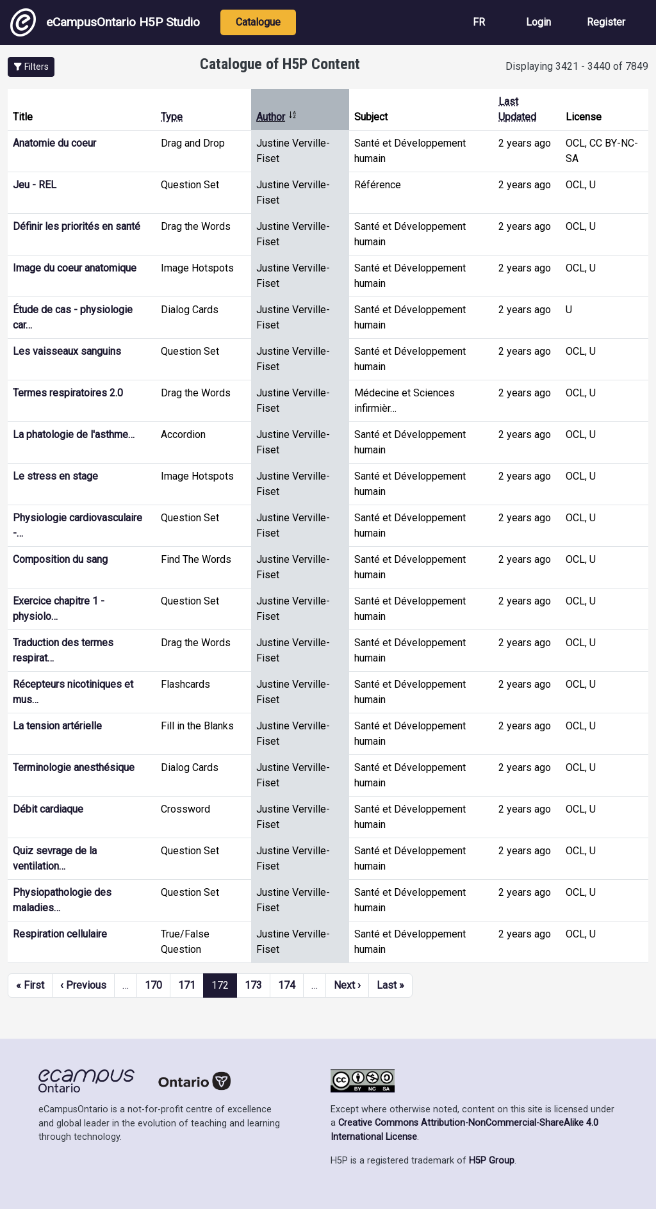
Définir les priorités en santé (76, 226)
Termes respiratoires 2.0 (68, 393)
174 (286, 985)
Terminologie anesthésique (74, 767)
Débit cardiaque (48, 809)
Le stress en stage (55, 476)
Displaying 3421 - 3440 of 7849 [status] (576, 66)
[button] (31, 67)
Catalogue (258, 22)
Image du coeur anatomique (74, 268)
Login (538, 22)
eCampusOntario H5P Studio (105, 22)
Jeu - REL (34, 185)
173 (253, 985)
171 (186, 985)
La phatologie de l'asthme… (74, 434)
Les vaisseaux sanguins (67, 351)
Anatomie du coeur (54, 143)
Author (276, 117)
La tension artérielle (57, 726)
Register (606, 22)
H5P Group (491, 1160)
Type (172, 117)
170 (153, 985)
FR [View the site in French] (479, 22)
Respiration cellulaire (60, 934)
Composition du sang (60, 559)
